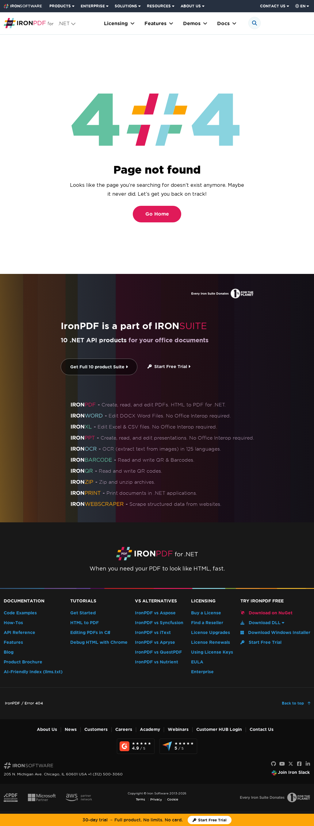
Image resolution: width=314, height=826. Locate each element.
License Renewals (210, 642)
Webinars (178, 729)
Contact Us (262, 729)
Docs (226, 23)
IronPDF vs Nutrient (156, 662)
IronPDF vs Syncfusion (159, 622)
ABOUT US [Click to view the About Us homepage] (191, 6)
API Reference (19, 632)
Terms (140, 799)
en (300, 6)
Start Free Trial (168, 366)
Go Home (157, 214)
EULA (197, 662)
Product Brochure (23, 662)
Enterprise (202, 672)
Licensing (119, 23)
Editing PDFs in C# (90, 632)
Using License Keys (212, 652)
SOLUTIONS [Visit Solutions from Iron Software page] (126, 6)
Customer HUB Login (219, 729)
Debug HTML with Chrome (99, 642)
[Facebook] (299, 764)
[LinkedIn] (308, 764)
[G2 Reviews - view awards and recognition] (136, 746)
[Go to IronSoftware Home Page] (23, 6)
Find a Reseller (207, 622)
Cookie (172, 799)
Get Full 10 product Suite (99, 367)
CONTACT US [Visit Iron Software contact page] (272, 6)
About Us (47, 729)
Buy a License (206, 613)
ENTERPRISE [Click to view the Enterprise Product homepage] (93, 6)
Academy (150, 729)
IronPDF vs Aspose (155, 613)
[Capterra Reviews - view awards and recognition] (178, 746)
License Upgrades (210, 632)
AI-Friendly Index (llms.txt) (33, 672)
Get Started (83, 613)
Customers (96, 729)
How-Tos (13, 622)
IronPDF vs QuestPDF (158, 652)
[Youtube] (282, 764)
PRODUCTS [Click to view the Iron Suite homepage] (60, 6)
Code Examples (20, 613)
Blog (8, 652)
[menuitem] (62, 6)
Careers (123, 729)
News (71, 729)
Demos (195, 23)
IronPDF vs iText (153, 632)
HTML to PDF (84, 622)
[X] (290, 764)
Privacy (156, 799)
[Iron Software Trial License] (210, 820)
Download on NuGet (266, 612)
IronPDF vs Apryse (155, 642)
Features (158, 23)
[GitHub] (273, 764)
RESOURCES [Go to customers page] (159, 6)
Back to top (293, 703)
